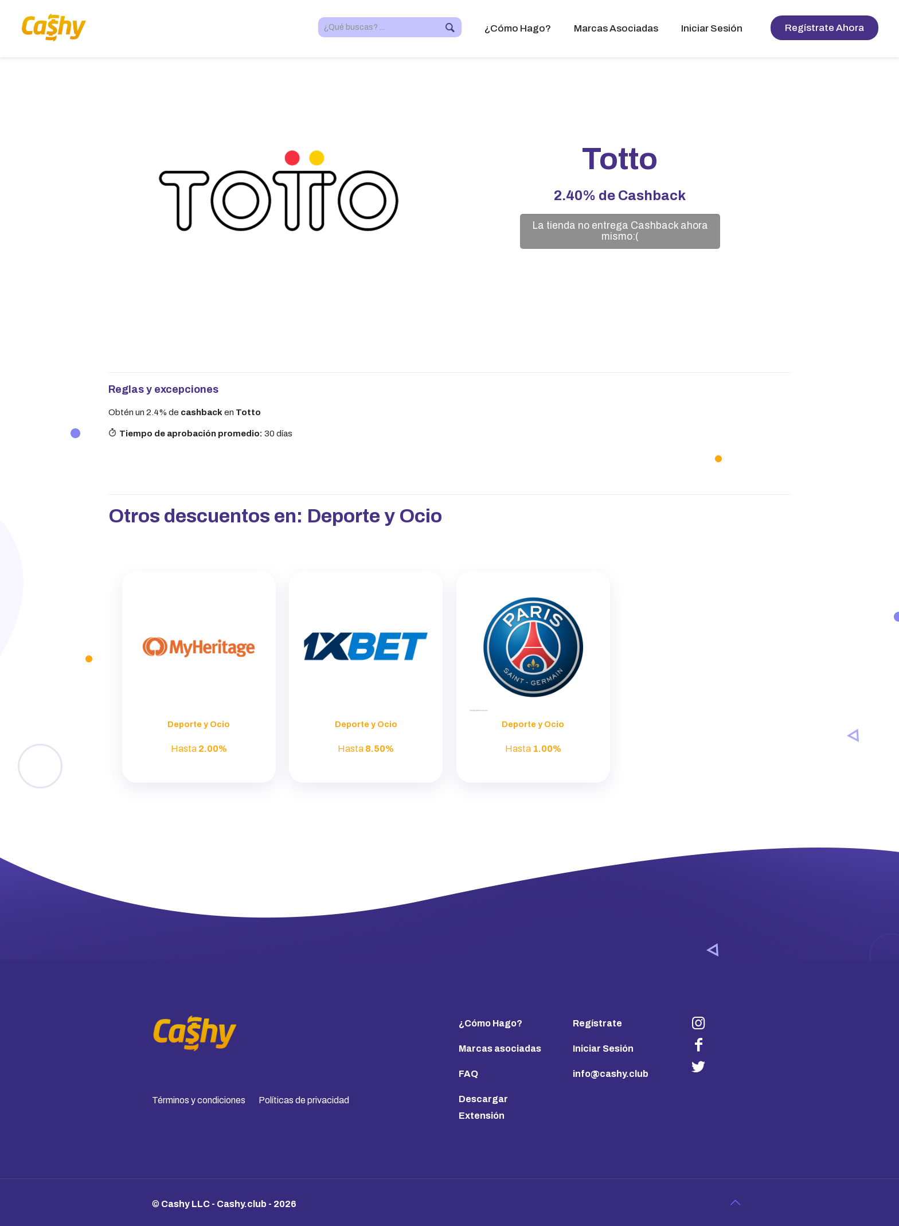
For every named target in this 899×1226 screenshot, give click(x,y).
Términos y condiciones (198, 1100)
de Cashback (620, 195)
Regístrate (597, 1023)
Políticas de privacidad (304, 1100)
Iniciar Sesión (603, 1048)
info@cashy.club (610, 1074)
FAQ (468, 1074)
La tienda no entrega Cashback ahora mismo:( (620, 231)
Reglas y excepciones (163, 389)
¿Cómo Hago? (490, 1023)
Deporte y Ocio (374, 515)
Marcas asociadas (500, 1048)
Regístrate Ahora (824, 27)
